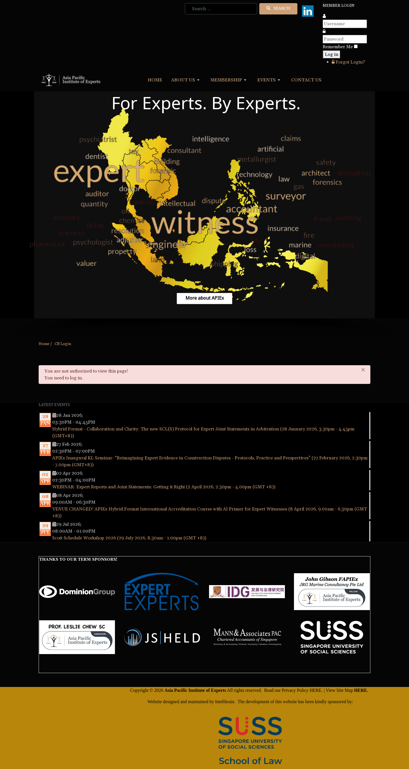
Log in (331, 54)
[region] (204, 214)
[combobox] (221, 8)
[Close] (363, 369)
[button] (186, 80)
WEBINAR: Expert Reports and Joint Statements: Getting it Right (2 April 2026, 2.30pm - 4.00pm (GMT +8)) (163, 487)
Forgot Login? (348, 62)
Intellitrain (224, 701)
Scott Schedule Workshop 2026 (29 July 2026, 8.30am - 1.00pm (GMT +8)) (129, 538)
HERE (316, 690)
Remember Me (338, 47)
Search (278, 8)
